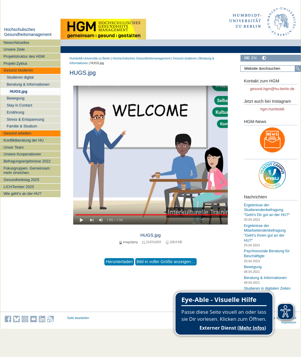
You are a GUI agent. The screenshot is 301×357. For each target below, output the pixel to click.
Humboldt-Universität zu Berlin (90, 58)
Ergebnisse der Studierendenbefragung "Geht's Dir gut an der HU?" (267, 210)
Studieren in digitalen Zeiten (267, 288)
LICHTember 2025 (19, 187)
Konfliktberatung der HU (24, 140)
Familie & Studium (22, 126)
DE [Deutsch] (247, 58)
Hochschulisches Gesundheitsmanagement (27, 32)
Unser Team (14, 147)
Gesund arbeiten (17, 133)
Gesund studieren (18, 70)
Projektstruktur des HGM (24, 56)
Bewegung (15, 98)
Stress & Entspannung (25, 119)
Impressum (288, 322)
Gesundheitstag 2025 (21, 179)
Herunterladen (119, 261)
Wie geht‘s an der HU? (22, 193)
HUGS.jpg (18, 91)
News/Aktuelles (16, 42)
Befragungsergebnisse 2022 (27, 161)
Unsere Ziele (14, 49)
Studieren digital (20, 77)
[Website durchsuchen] (270, 68)
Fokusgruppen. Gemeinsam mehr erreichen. (27, 170)
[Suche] (298, 68)
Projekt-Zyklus (15, 63)
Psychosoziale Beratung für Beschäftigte (267, 253)
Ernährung (15, 112)
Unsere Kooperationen (22, 154)
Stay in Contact (19, 105)
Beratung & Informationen (28, 84)
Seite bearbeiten (78, 318)
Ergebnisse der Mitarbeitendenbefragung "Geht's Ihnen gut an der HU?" (265, 233)
